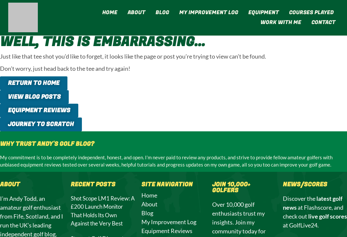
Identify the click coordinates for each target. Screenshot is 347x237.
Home (109, 12)
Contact (323, 22)
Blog (162, 12)
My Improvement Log (208, 12)
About (136, 12)
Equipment (263, 12)
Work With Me (280, 22)
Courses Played (311, 12)
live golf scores (327, 216)
